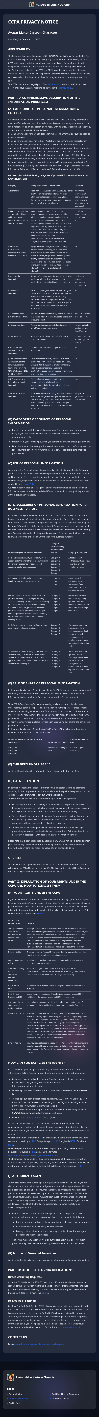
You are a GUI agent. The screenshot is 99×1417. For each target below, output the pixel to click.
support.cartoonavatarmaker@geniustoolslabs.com (33, 1155)
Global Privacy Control (30, 1117)
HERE (40, 913)
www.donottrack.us (72, 1327)
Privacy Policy (54, 84)
